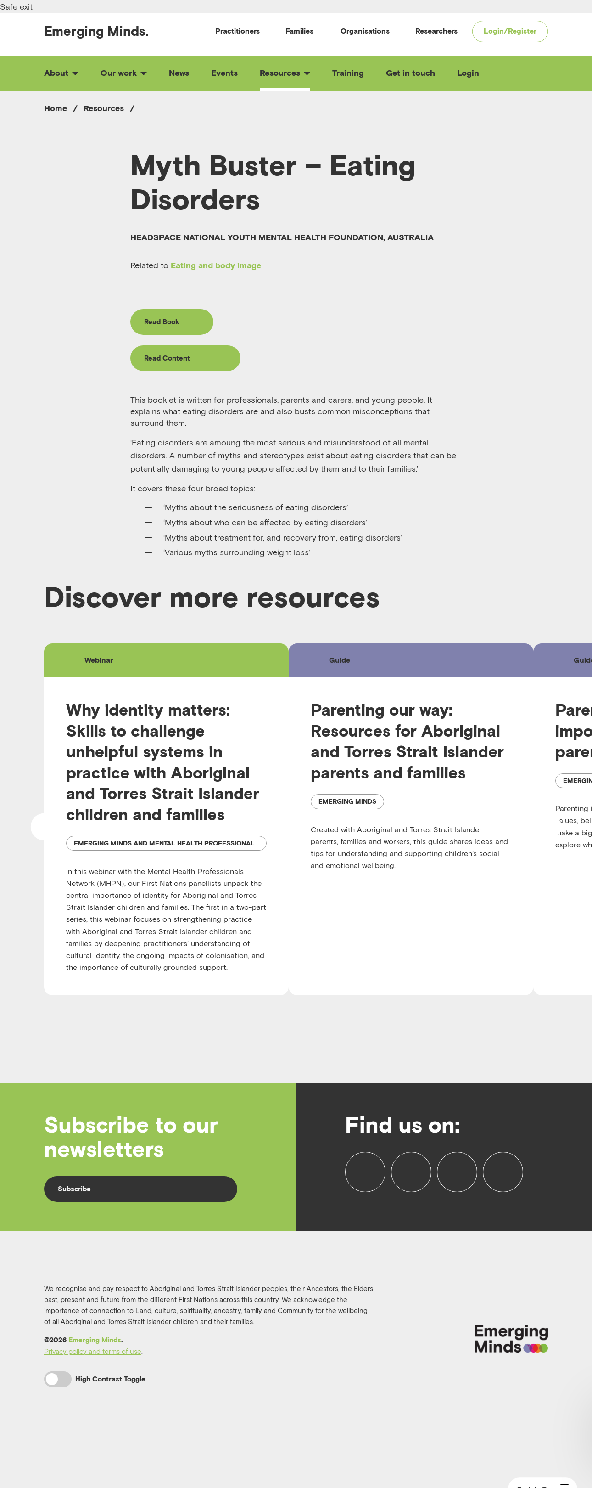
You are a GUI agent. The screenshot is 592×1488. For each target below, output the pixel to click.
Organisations (365, 31)
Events (224, 73)
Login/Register (510, 31)
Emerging (96, 31)
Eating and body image (216, 265)
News (179, 73)
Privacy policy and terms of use (92, 1382)
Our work (124, 73)
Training (348, 73)
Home (55, 108)
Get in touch (410, 73)
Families (299, 31)
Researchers (436, 31)
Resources (285, 73)
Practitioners (237, 31)
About (61, 73)
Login (468, 73)
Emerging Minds (94, 1371)
